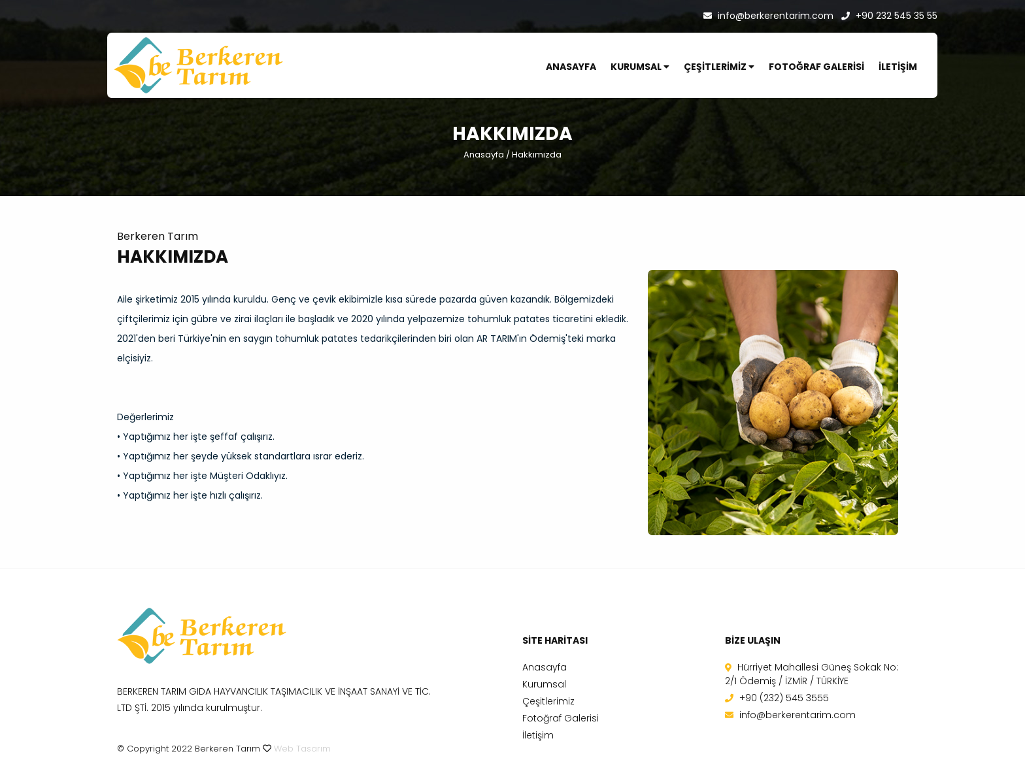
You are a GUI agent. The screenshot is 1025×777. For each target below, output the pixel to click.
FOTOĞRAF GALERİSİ (816, 66)
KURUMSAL (640, 66)
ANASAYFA (571, 66)
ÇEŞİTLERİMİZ (719, 66)
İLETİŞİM (898, 66)
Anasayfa (483, 154)
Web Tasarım (302, 748)
